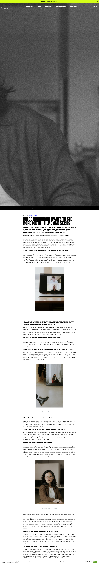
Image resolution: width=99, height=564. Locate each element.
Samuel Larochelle (33, 215)
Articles (20, 208)
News (40, 6)
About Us (74, 6)
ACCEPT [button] (94, 561)
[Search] (75, 208)
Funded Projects (61, 6)
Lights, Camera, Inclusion (31, 208)
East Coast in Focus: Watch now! (49, 1)
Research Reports (46, 208)
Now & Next (12, 208)
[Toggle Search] (97, 6)
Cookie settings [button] (88, 561)
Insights (48, 6)
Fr (94, 6)
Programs (30, 6)
